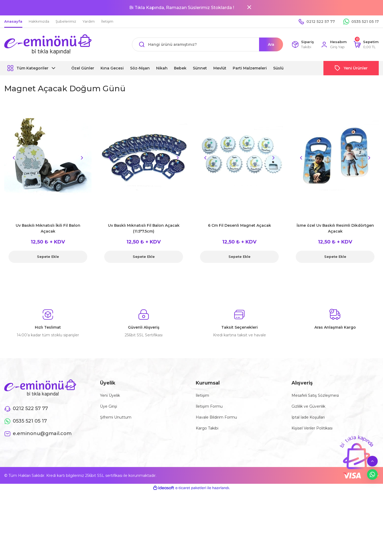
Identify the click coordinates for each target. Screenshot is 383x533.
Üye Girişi (108, 406)
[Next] (82, 157)
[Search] (207, 44)
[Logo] (47, 44)
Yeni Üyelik (110, 395)
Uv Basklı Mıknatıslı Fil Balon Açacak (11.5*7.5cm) (144, 228)
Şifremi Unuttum (115, 417)
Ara (271, 44)
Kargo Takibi (207, 428)
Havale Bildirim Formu (216, 417)
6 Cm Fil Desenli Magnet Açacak (239, 225)
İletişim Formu (209, 406)
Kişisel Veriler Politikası (312, 428)
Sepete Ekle (48, 256)
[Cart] (366, 44)
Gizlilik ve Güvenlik (308, 406)
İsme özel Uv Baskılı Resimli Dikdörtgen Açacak (335, 228)
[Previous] (14, 157)
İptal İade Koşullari (308, 417)
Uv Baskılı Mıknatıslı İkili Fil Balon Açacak (48, 228)
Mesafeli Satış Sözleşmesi (315, 395)
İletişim (202, 395)
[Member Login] (333, 44)
